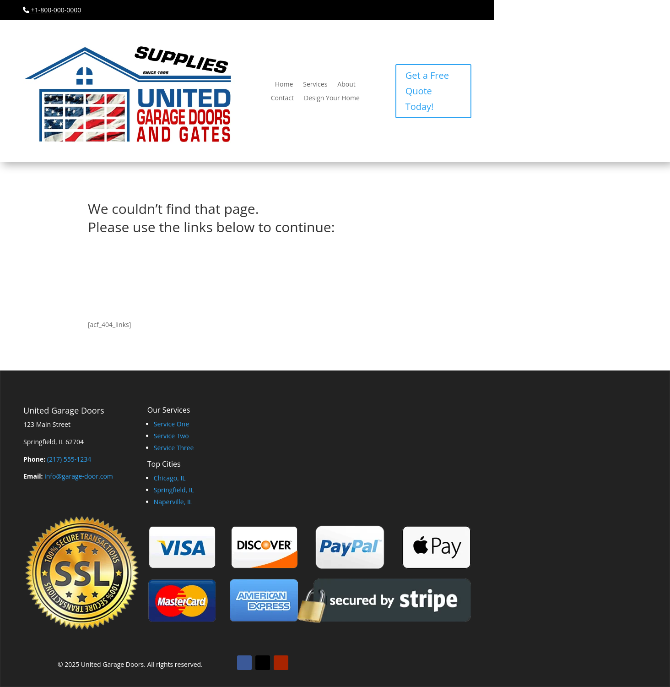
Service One (171, 424)
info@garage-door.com (78, 476)
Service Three (174, 447)
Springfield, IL (174, 489)
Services (315, 84)
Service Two (171, 435)
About (346, 84)
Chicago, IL (170, 478)
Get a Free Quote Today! (427, 91)
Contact (282, 98)
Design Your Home (332, 98)
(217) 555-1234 (69, 459)
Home (284, 84)
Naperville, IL (173, 501)
